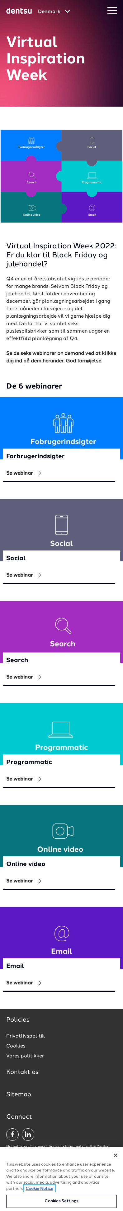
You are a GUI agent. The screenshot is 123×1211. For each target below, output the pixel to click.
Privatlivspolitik (25, 1036)
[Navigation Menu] (112, 11)
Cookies (16, 1046)
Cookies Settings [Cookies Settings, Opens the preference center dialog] (61, 1202)
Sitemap (18, 1095)
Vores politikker (25, 1056)
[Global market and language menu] (54, 12)
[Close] (115, 1156)
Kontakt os (22, 1072)
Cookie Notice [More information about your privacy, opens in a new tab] (39, 1189)
